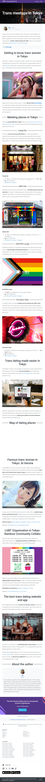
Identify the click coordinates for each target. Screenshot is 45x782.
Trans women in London (7, 746)
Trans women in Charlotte (28, 748)
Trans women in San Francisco (29, 750)
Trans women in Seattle (28, 751)
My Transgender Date (27, 373)
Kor (9, 28)
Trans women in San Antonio (8, 757)
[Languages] (3, 765)
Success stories (26, 733)
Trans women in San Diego (28, 743)
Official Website (16, 522)
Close (41, 779)
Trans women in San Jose (28, 746)
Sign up (37, 1)
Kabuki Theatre (6, 65)
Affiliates (4, 735)
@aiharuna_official (34, 507)
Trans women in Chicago (7, 751)
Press (3, 737)
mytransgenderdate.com (28, 639)
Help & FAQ (4, 733)
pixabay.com (28, 98)
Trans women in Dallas (27, 744)
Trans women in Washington (29, 754)
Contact (4, 734)
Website (8, 182)
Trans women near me (7, 743)
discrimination (38, 103)
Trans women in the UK (7, 744)
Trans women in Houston (7, 753)
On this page (7, 47)
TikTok (38, 522)
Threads (14, 355)
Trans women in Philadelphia (8, 756)
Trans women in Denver (28, 753)
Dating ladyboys (26, 735)
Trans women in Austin (27, 747)
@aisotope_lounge (29, 284)
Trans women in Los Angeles (8, 750)
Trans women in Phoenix (7, 754)
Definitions (25, 734)
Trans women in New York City (8, 748)
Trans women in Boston (28, 756)
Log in (41, 1)
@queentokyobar (30, 342)
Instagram (14, 182)
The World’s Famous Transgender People (18, 525)
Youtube (34, 522)
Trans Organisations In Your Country (17, 591)
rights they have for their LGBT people (18, 43)
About (3, 731)
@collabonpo (33, 573)
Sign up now (22, 710)
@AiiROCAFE (29, 227)
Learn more (11, 780)
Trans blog (25, 731)
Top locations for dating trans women (18, 719)
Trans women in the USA (7, 747)
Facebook (27, 171)
